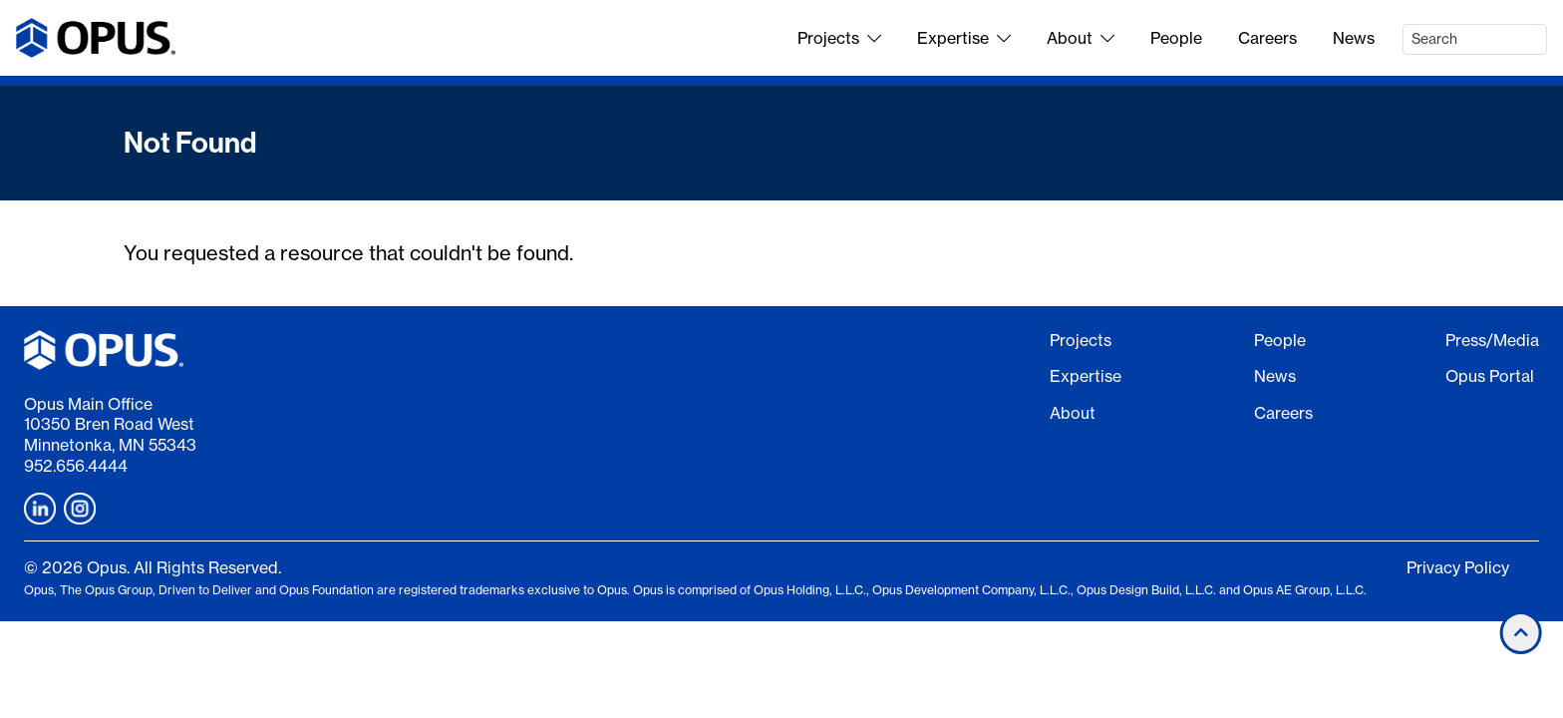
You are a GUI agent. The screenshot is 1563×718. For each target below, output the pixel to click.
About (1080, 38)
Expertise (964, 38)
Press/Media (1492, 340)
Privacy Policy (1458, 567)
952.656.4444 (76, 466)
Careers (1267, 38)
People (1176, 38)
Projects (839, 38)
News (1354, 38)
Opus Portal (1489, 376)
